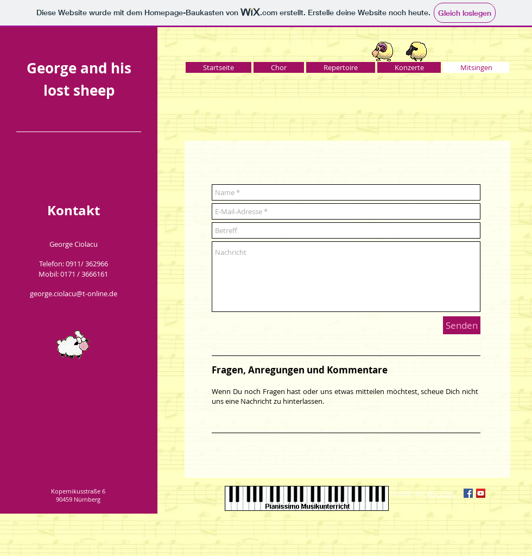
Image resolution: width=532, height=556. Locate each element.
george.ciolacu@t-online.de (73, 293)
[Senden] (461, 325)
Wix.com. (440, 493)
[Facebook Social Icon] (468, 493)
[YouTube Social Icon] (480, 493)
